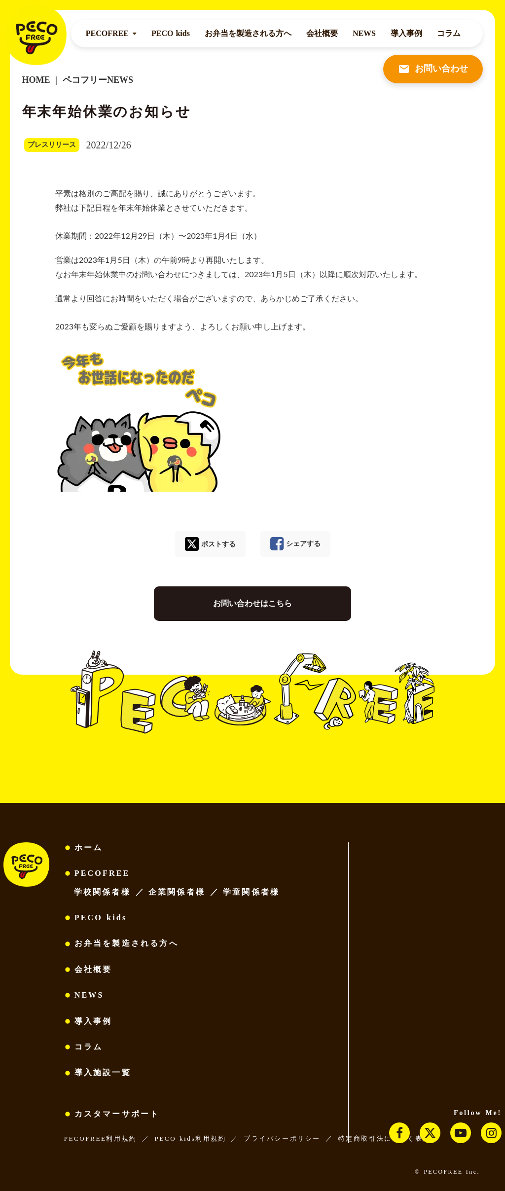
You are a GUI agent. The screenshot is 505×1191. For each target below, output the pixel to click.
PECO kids (170, 33)
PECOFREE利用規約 (100, 1138)
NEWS (364, 33)
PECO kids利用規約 (190, 1138)
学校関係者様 (102, 892)
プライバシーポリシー (282, 1138)
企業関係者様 (176, 892)
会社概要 (322, 33)
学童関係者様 (251, 892)
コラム (449, 33)
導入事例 (406, 33)
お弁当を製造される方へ (248, 33)
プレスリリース (52, 144)
